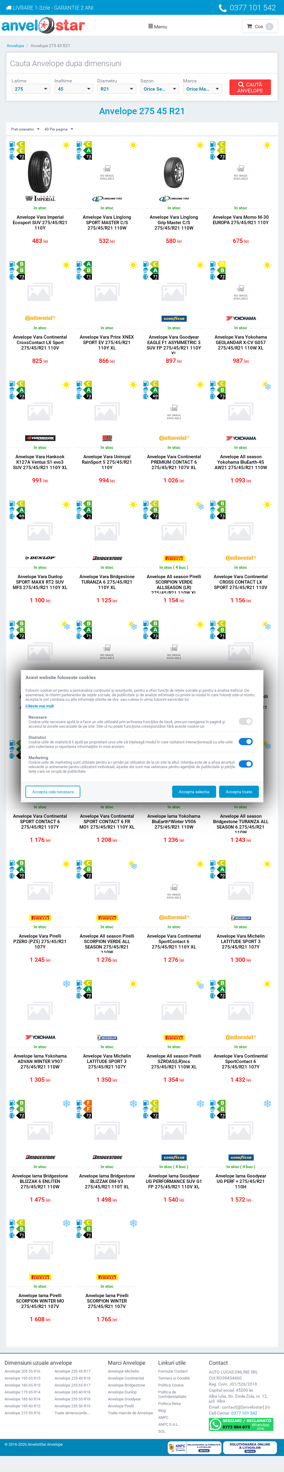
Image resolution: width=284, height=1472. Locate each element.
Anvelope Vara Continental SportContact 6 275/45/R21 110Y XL (174, 951)
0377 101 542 (244, 1429)
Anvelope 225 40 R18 (72, 1394)
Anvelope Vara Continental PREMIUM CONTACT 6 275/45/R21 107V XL (174, 466)
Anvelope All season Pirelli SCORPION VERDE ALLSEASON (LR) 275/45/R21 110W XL (174, 590)
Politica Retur (169, 1419)
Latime (19, 81)
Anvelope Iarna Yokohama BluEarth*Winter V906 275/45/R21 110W (173, 830)
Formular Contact (173, 1387)
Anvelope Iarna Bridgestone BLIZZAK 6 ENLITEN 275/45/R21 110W (40, 1197)
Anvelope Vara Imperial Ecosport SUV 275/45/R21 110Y (40, 223)
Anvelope (15, 45)
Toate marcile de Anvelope (130, 1429)
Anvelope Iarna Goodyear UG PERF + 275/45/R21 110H (241, 1194)
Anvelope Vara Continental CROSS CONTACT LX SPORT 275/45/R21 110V (241, 587)
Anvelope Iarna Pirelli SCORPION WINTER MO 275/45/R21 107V (40, 1316)
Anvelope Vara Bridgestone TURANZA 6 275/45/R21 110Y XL (107, 587)
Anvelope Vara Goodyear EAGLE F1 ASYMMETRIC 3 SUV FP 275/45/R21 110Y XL (174, 347)
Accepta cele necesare (53, 791)
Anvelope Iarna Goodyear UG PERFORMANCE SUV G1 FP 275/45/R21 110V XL (174, 1197)
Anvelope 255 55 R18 (72, 1415)
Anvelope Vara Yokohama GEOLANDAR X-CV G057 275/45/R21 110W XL (241, 344)
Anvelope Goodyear (124, 1415)
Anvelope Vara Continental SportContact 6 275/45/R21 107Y (241, 1073)
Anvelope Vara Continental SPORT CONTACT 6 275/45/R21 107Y (40, 830)
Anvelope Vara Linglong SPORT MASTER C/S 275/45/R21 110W (107, 223)
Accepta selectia (194, 791)
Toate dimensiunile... (72, 1429)
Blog (162, 1426)
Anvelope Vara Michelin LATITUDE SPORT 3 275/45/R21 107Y (241, 951)
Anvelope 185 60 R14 (22, 1415)
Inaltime (63, 81)
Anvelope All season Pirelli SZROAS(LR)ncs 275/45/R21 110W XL (174, 1073)
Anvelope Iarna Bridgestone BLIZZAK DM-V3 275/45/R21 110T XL (106, 1194)
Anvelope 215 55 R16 (22, 1429)
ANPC (163, 1433)
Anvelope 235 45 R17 (72, 1387)
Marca (190, 81)
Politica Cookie (171, 1401)
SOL (161, 1447)
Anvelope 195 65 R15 (22, 1394)
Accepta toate (239, 791)
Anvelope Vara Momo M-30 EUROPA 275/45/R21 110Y (241, 223)
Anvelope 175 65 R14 (22, 1408)
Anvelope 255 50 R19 (72, 1422)
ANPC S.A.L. (168, 1440)
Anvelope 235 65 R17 (72, 1401)
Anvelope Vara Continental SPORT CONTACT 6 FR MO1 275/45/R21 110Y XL (107, 830)
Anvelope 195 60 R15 (22, 1422)
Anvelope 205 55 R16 (22, 1387)
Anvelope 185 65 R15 (22, 1401)
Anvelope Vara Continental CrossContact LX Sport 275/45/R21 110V (40, 344)
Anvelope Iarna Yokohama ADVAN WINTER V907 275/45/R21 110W (40, 1073)
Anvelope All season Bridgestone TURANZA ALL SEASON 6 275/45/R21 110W (241, 833)
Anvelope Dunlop (122, 1408)
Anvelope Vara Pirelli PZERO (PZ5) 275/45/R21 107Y (40, 951)
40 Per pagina (64, 129)
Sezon (147, 81)
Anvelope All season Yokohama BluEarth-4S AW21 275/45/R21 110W (241, 466)
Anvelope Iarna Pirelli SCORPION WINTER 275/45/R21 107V (107, 1316)
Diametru (107, 81)
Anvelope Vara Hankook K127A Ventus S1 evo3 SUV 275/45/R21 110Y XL (40, 466)
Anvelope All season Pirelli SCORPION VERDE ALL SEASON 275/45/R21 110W (107, 954)
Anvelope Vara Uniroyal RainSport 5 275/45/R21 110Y (107, 466)
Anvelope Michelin (123, 1387)
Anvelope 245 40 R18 (72, 1408)
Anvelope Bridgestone (126, 1401)
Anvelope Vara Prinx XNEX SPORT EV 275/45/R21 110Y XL (107, 344)
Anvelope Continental (126, 1394)
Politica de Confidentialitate (172, 1410)
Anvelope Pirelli (121, 1422)
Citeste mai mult (41, 706)
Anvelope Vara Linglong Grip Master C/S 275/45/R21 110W (174, 223)
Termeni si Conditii (174, 1394)
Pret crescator (27, 129)
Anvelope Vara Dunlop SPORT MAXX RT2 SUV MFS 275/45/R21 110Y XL (40, 587)
